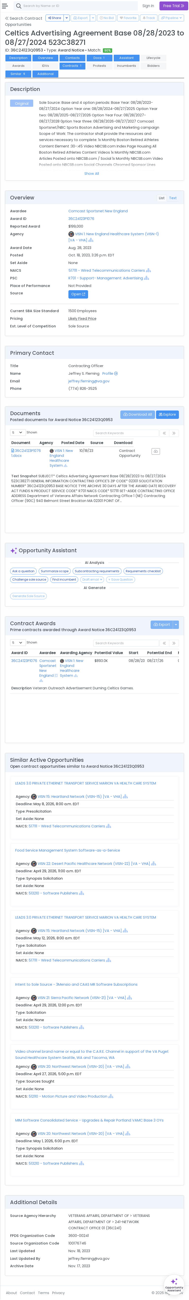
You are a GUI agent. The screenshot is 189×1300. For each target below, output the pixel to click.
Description (18, 58)
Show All (91, 173)
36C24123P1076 (81, 218)
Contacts (72, 58)
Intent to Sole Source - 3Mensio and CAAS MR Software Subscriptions (76, 984)
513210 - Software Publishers (53, 893)
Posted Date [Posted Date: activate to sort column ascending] (108, 442)
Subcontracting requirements (97, 571)
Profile (110, 373)
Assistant (126, 58)
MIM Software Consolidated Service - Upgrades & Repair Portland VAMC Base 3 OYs (89, 1120)
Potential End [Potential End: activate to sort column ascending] (159, 652)
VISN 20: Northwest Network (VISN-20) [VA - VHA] (81, 1066)
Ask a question (23, 571)
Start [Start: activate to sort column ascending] (133, 652)
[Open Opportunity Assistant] (174, 1284)
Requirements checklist (143, 571)
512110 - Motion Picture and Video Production (68, 1096)
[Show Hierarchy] (90, 240)
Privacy (58, 1292)
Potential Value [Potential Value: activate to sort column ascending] (108, 652)
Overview (45, 58)
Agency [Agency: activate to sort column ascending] (54, 442)
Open (78, 294)
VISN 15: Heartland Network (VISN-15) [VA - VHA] (80, 796)
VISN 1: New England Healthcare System (66, 453)
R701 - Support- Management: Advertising (105, 278)
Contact (27, 1292)
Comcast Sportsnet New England (98, 211)
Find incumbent (64, 579)
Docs (100, 58)
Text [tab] (173, 198)
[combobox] (87, 6)
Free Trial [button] (173, 5)
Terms (43, 1292)
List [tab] (162, 198)
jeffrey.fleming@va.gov (89, 381)
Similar (18, 74)
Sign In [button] (148, 5)
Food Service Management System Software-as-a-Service (67, 850)
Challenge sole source (29, 579)
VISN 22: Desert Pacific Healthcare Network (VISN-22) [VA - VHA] (94, 863)
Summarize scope (54, 571)
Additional (45, 74)
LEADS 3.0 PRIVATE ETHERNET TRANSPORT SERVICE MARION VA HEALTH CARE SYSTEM (85, 783)
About (11, 1292)
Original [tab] (22, 103)
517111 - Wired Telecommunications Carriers (107, 270)
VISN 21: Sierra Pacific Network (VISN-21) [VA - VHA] (82, 997)
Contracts (72, 66)
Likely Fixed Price (82, 318)
